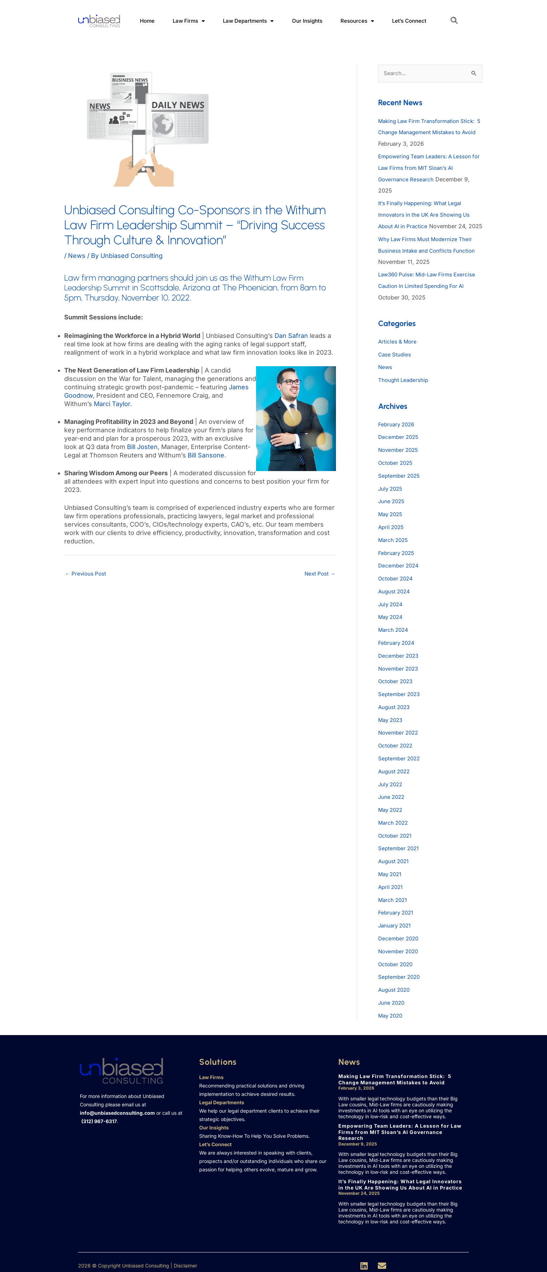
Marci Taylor (112, 403)
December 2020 (399, 934)
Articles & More (398, 349)
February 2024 (397, 645)
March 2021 (393, 897)
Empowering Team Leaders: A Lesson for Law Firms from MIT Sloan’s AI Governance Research (428, 167)
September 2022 (400, 758)
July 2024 (391, 607)
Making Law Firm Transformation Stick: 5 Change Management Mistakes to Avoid (430, 132)
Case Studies (395, 362)
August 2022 (395, 771)
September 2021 (399, 846)
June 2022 (392, 796)
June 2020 (392, 997)
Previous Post (86, 574)
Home (147, 20)
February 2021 (397, 909)
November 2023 (399, 670)
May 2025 (391, 519)
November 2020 (399, 947)
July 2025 (391, 494)
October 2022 (396, 746)
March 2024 (394, 632)
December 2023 (399, 658)
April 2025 (392, 532)
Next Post (318, 574)
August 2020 (395, 985)
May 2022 (391, 808)
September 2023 (400, 695)
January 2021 (396, 922)
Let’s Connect (409, 20)
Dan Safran (291, 335)
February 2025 (397, 557)
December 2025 (399, 444)
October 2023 (396, 683)
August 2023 (395, 708)
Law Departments (248, 21)
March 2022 (394, 821)
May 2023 (391, 720)
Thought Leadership (404, 387)
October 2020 (396, 959)
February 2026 (397, 431)
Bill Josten (142, 446)
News (76, 255)
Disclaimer (185, 1260)
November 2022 (399, 733)
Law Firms (189, 21)
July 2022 (391, 783)
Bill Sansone (206, 455)
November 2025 (399, 456)
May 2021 (391, 871)
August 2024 (395, 595)
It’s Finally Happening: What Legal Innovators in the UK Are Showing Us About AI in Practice (426, 213)
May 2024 (391, 620)
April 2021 (391, 884)
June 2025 (392, 507)
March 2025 (394, 544)
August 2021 (394, 859)
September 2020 (400, 972)
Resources (357, 21)
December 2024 (399, 569)
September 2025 (400, 481)
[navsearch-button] (454, 21)
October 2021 (396, 834)
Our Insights (307, 20)
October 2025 (396, 469)
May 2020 (391, 1010)
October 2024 (396, 582)
